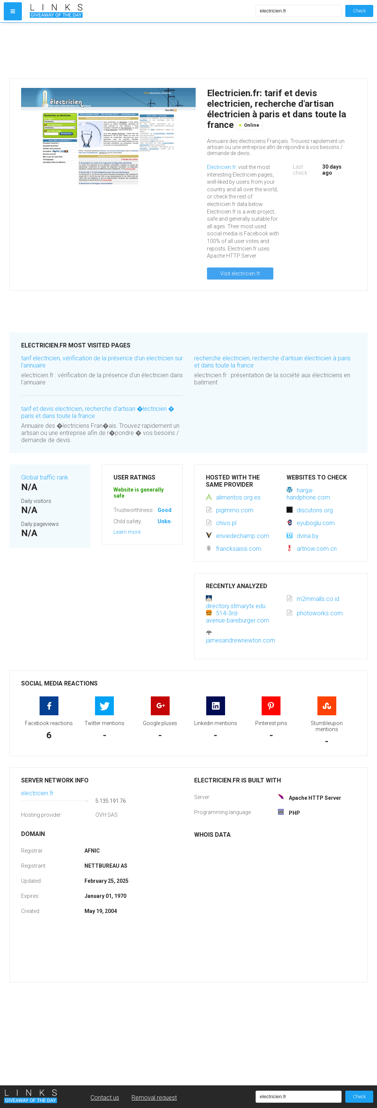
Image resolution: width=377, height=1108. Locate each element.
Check (359, 11)
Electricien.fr (221, 167)
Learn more (127, 532)
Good (165, 510)
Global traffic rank (44, 477)
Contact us (104, 1097)
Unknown (169, 521)
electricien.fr (37, 793)
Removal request (154, 1097)
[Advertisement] (141, 51)
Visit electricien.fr (240, 273)
